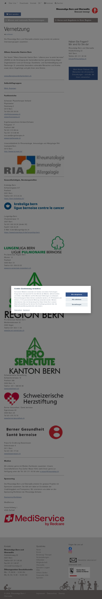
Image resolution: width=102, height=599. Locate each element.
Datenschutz (18, 310)
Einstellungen (76, 304)
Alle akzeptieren (76, 294)
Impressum (26, 310)
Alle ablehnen (76, 299)
